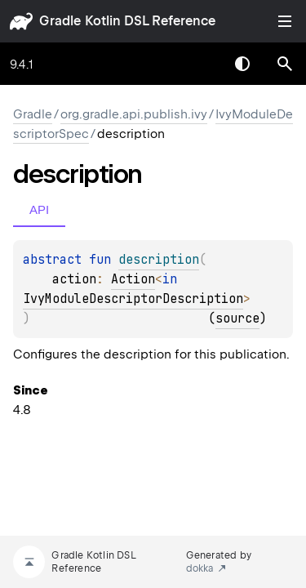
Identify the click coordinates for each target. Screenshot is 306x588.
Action (133, 279)
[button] (285, 63)
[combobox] (200, 63)
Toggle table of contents (285, 21)
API (39, 209)
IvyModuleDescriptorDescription (133, 299)
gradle (60, 21)
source (237, 318)
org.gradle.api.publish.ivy (133, 114)
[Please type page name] (285, 63)
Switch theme (242, 63)
